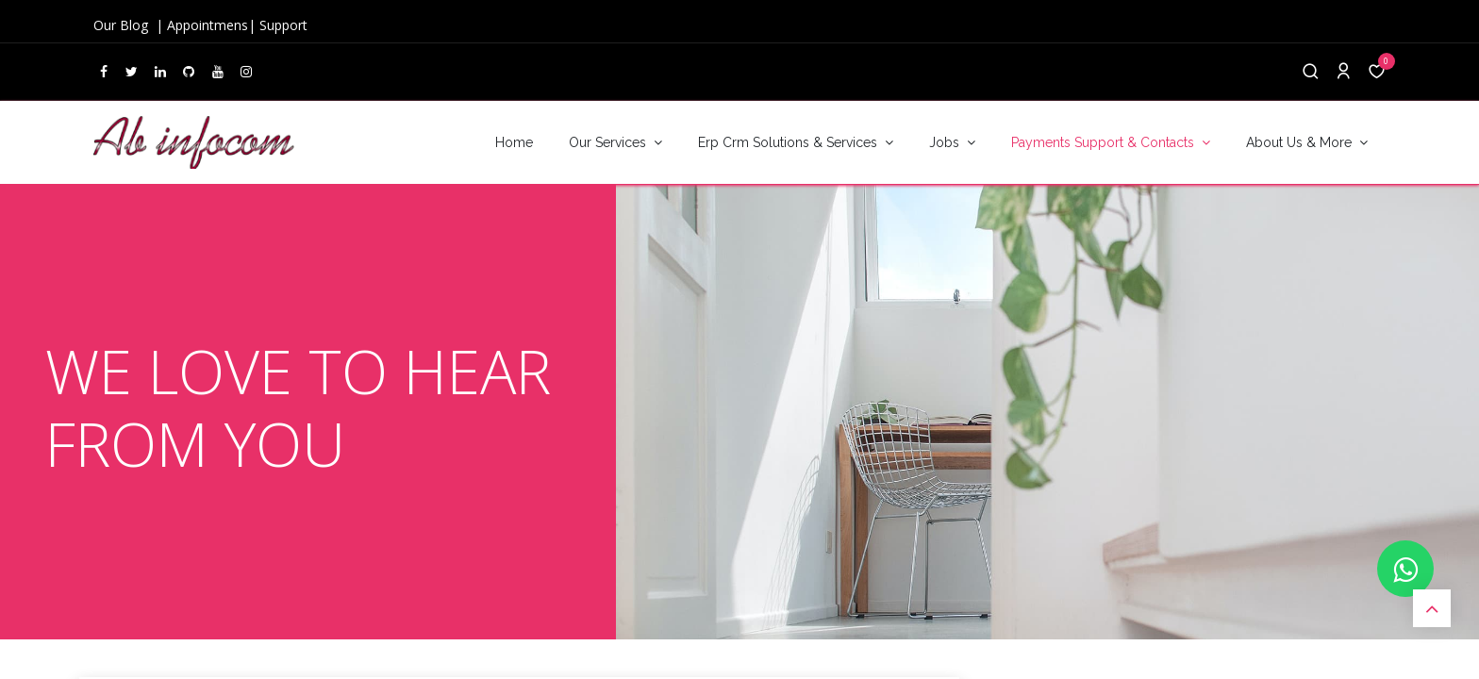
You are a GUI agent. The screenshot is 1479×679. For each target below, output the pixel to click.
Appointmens (207, 25)
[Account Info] (1344, 72)
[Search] (1311, 72)
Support (283, 25)
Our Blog (122, 25)
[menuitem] (514, 142)
